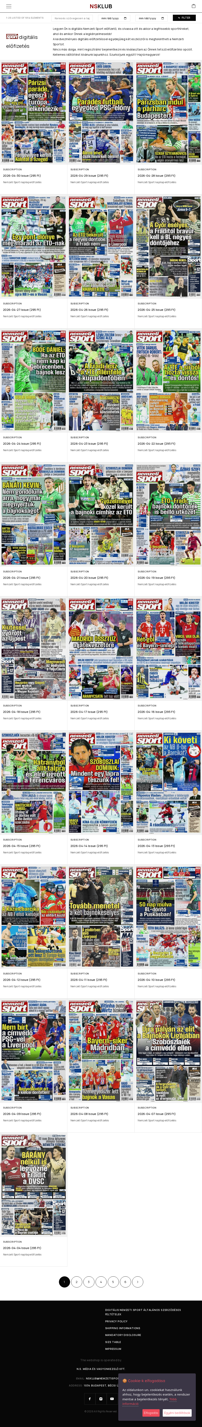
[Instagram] (101, 1398)
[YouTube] (112, 1398)
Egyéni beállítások (177, 1413)
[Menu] (9, 6)
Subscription (12, 169)
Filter (184, 17)
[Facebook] (90, 1398)
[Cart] (194, 6)
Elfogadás (151, 1413)
